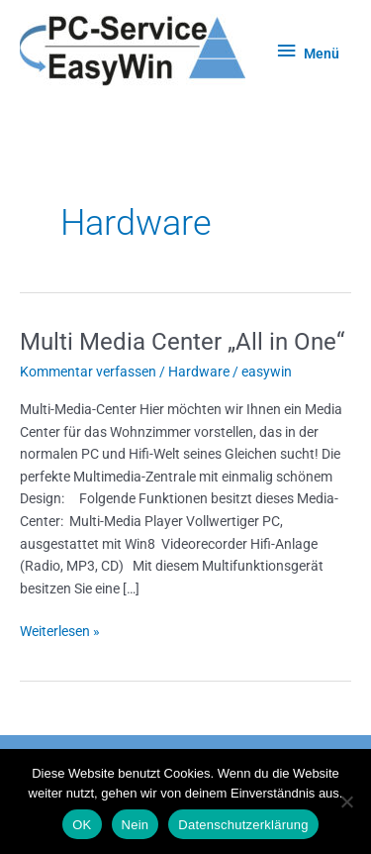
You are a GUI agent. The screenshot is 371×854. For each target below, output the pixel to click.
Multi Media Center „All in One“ (182, 342)
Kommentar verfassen (88, 371)
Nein (135, 824)
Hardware (199, 371)
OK (81, 824)
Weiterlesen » (60, 629)
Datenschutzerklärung (243, 824)
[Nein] (346, 801)
